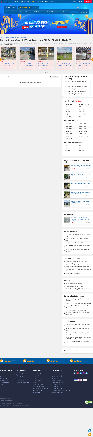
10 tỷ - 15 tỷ (68, 114)
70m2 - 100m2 (68, 128)
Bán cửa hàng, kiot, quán (38, 386)
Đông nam (68, 150)
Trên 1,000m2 (68, 138)
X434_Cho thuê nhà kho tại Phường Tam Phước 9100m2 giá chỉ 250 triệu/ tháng (83, 64)
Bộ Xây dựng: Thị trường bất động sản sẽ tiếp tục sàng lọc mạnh (77, 235)
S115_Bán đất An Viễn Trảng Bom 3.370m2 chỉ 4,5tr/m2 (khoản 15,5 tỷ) (26, 64)
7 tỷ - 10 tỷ (81, 111)
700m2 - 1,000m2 (83, 136)
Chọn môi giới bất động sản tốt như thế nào (75, 261)
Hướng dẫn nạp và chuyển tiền (22, 382)
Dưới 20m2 (68, 123)
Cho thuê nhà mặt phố (57, 376)
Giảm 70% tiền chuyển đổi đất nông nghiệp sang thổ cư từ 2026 (78, 246)
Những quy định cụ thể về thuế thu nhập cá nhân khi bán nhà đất (78, 306)
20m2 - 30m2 (82, 123)
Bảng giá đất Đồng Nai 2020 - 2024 (74, 286)
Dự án (41, 1)
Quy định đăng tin (19, 376)
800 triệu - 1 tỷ (68, 106)
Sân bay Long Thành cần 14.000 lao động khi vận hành (77, 329)
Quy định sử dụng (4, 380)
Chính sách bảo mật (4, 382)
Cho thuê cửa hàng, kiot (57, 388)
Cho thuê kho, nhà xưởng (57, 392)
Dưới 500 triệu (68, 104)
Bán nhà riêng (36, 374)
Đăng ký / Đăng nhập (77, 1)
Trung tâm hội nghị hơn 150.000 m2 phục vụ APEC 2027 (77, 239)
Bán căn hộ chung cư (37, 373)
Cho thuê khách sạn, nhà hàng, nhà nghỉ (61, 390)
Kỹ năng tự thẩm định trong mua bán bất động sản (77, 264)
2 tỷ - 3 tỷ (67, 109)
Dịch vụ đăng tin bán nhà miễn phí (73, 273)
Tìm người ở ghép (56, 384)
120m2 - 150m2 (69, 131)
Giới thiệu (2, 374)
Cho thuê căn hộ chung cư (58, 373)
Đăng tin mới (88, 1)
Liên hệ (1, 384)
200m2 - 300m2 (69, 133)
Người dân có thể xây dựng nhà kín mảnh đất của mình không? (77, 299)
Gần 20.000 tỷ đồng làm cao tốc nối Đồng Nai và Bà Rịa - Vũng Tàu (78, 333)
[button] (45, 72)
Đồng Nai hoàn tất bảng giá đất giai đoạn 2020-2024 (78, 289)
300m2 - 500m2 (83, 133)
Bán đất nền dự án (37, 380)
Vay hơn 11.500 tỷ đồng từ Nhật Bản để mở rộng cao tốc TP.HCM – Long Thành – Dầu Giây (78, 338)
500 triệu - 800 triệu (84, 104)
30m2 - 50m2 (68, 126)
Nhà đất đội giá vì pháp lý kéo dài (73, 283)
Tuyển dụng (2, 376)
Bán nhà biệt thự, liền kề (38, 378)
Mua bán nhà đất (24, 1)
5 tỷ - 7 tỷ (67, 111)
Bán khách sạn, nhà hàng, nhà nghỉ (40, 388)
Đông (66, 145)
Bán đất (34, 382)
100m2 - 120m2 (83, 128)
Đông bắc (81, 150)
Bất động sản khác (37, 392)
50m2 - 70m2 (82, 126)
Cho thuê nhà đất (34, 1)
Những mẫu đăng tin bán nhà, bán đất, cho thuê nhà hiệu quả (78, 270)
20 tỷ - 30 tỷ (68, 116)
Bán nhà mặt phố (36, 376)
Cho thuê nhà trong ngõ (57, 374)
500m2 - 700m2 (69, 136)
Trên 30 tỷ (81, 116)
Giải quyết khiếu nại (20, 378)
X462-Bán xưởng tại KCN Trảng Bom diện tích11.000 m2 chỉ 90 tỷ (8, 64)
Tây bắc (81, 153)
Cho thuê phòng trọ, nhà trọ (58, 382)
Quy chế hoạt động (4, 378)
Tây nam (67, 153)
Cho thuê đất (55, 386)
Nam (66, 148)
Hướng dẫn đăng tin (20, 373)
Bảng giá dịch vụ (54, 1)
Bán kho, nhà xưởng (37, 390)
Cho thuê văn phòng (56, 380)
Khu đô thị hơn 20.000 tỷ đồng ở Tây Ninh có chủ (77, 242)
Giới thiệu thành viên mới (21, 380)
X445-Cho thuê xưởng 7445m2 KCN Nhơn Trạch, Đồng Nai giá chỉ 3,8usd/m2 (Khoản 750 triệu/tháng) (45, 64)
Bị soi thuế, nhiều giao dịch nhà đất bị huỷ (75, 310)
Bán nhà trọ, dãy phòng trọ (38, 384)
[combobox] (25, 12)
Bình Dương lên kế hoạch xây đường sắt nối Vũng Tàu (77, 342)
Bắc (80, 148)
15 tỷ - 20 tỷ (82, 114)
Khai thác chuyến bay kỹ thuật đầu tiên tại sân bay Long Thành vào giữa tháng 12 (77, 325)
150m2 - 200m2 (83, 131)
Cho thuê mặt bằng (56, 378)
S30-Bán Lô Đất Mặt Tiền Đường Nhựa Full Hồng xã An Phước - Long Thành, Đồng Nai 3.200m (64, 64)
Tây (80, 145)
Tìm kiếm (74, 11)
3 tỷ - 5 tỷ (81, 109)
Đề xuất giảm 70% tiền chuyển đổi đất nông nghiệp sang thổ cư (77, 250)
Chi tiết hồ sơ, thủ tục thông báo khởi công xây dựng (78, 303)
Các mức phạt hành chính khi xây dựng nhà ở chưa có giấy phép (77, 313)
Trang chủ (15, 1)
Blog (46, 1)
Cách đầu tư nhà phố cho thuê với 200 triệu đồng (77, 266)
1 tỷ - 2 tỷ (81, 106)
